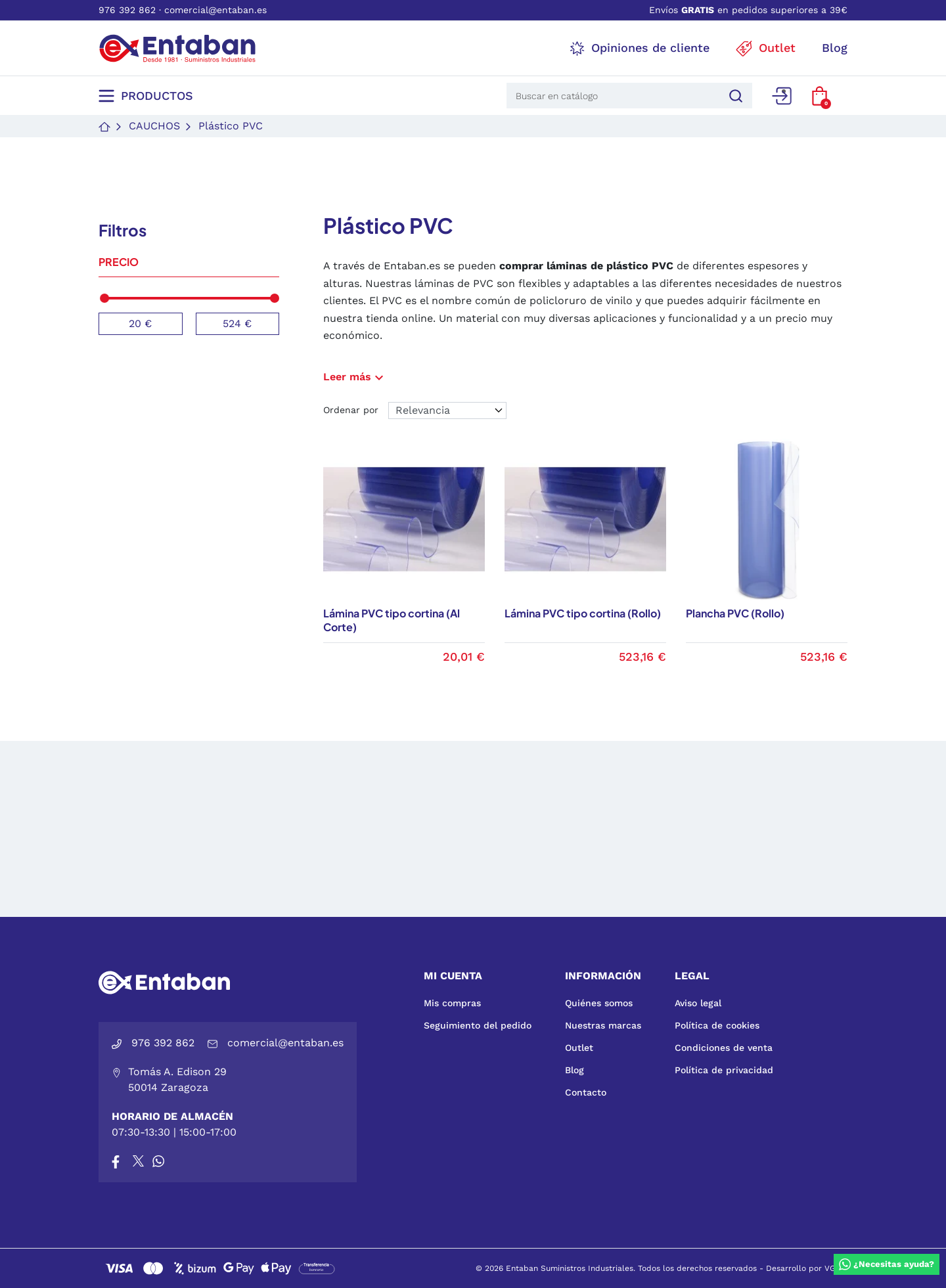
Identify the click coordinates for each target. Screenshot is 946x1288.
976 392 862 (127, 10)
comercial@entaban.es (215, 10)
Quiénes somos (599, 1003)
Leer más (355, 376)
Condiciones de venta (724, 1047)
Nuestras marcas (603, 1025)
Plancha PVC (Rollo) (735, 613)
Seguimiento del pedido (477, 1025)
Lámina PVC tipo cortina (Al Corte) (391, 620)
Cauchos (154, 126)
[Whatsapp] (158, 1161)
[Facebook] (116, 1161)
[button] (819, 96)
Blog (574, 1070)
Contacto (585, 1092)
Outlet (579, 1047)
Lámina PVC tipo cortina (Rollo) (583, 613)
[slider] (104, 298)
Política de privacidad (724, 1070)
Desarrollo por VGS (803, 1268)
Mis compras (452, 1003)
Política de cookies (717, 1025)
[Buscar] (733, 95)
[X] (139, 1161)
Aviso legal (698, 1003)
